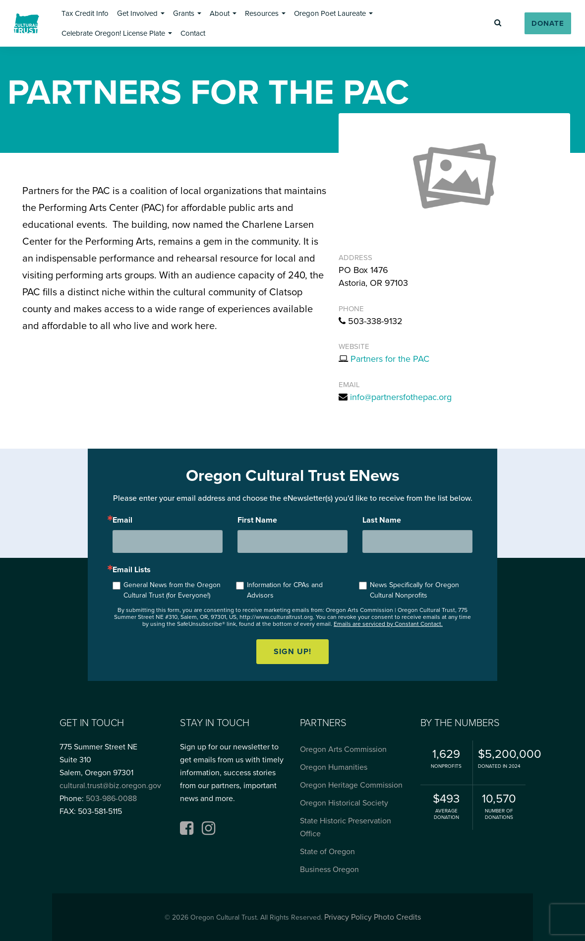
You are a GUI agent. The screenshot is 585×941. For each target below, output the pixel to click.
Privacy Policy (348, 917)
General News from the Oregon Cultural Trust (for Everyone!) (172, 590)
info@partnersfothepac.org (401, 397)
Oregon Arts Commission (343, 749)
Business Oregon (329, 869)
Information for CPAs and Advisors (285, 590)
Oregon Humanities (333, 767)
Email (122, 520)
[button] (85, 13)
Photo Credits (397, 917)
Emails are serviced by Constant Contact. (388, 623)
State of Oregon (327, 852)
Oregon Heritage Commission (351, 785)
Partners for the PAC (390, 358)
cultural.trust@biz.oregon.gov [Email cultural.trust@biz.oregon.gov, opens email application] (110, 786)
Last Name (381, 520)
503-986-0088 (111, 799)
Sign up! (292, 652)
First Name (257, 520)
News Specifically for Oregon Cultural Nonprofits (414, 590)
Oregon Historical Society (344, 803)
